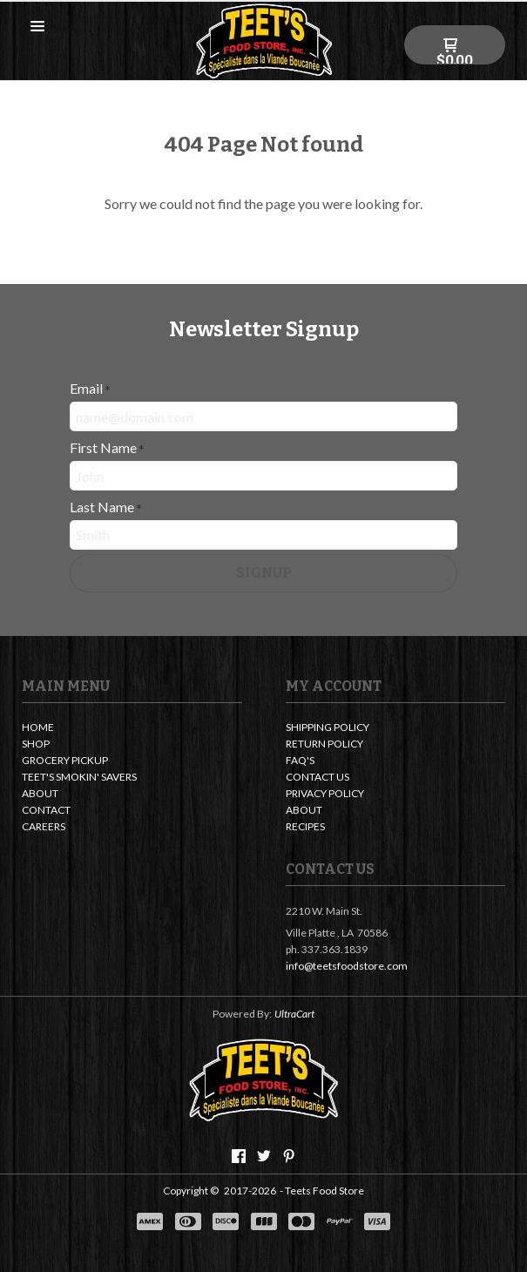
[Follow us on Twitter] (264, 1156)
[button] (37, 27)
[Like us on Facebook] (239, 1156)
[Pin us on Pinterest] (289, 1156)
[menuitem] (132, 729)
